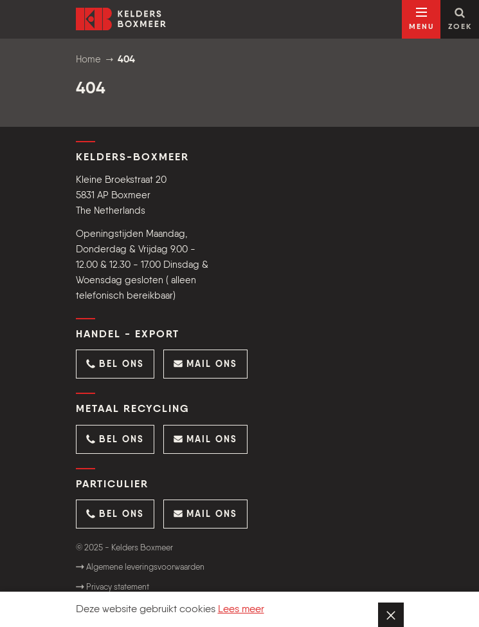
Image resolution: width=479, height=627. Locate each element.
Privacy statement (112, 587)
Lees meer (241, 609)
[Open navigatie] (421, 19)
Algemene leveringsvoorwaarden (140, 567)
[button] (115, 364)
